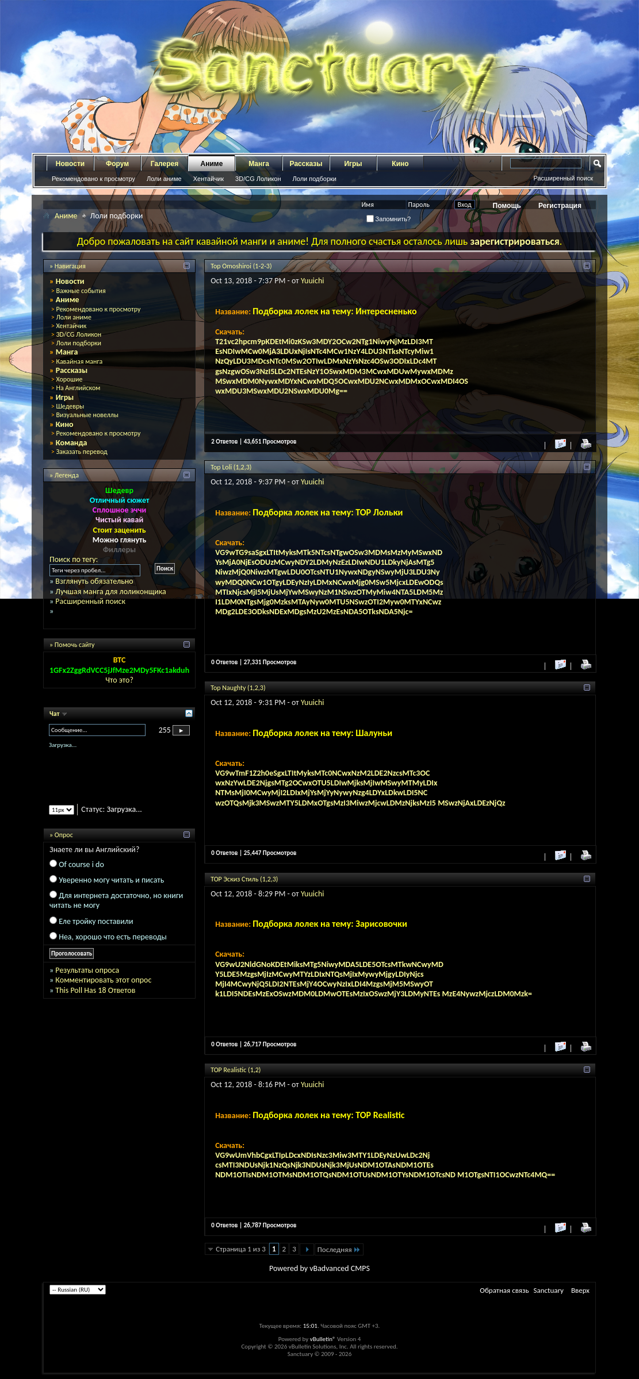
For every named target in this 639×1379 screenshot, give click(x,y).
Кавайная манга (79, 361)
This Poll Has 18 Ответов (95, 990)
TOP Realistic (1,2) (236, 1070)
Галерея (164, 164)
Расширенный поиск (563, 178)
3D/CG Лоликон (258, 178)
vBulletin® (323, 1339)
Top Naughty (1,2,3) (238, 688)
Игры (353, 164)
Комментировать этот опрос (103, 980)
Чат (55, 714)
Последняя (339, 1249)
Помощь (507, 206)
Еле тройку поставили (96, 921)
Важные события (80, 291)
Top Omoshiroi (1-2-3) (241, 266)
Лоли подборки (314, 178)
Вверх (580, 1290)
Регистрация (559, 206)
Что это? (119, 680)
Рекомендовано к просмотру (93, 178)
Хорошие (69, 379)
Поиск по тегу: (73, 559)
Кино (400, 164)
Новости (70, 164)
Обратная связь (504, 1290)
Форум (117, 164)
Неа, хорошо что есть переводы (113, 937)
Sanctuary (549, 1290)
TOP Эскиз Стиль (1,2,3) (244, 879)
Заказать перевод (81, 452)
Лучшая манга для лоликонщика (110, 591)
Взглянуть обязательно (94, 581)
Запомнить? (388, 218)
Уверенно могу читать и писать (111, 880)
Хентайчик (208, 178)
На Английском (78, 388)
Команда (71, 443)
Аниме (212, 164)
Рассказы (306, 164)
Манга (258, 164)
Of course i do (81, 864)
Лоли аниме (164, 178)
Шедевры (70, 406)
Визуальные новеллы (87, 415)
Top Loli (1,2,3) (231, 467)
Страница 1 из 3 (241, 1249)
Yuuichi (312, 281)
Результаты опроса (87, 970)
